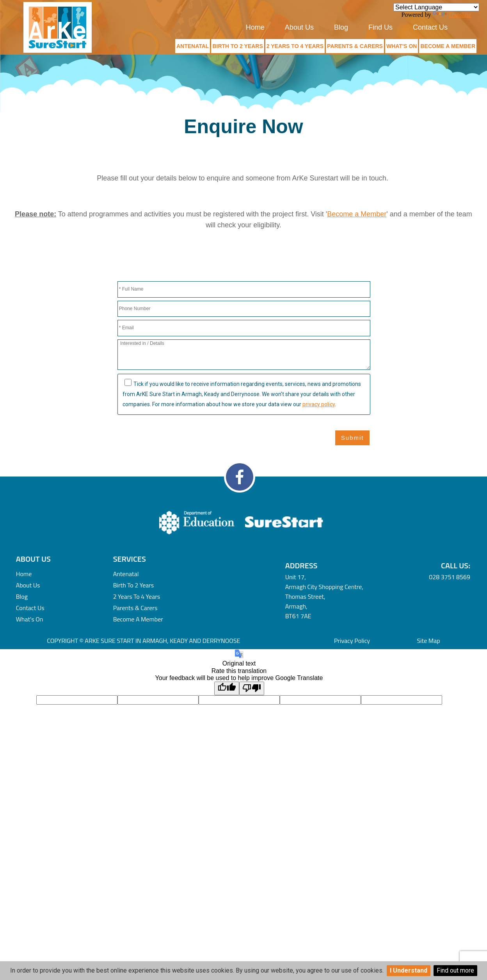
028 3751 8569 (449, 577)
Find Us (380, 27)
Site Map (428, 640)
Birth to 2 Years (237, 46)
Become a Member (447, 46)
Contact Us (430, 27)
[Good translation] (226, 688)
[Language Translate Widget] (436, 7)
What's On (401, 46)
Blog (341, 27)
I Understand (408, 970)
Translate (452, 14)
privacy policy (318, 404)
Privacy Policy (352, 640)
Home (255, 27)
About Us (299, 27)
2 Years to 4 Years (295, 46)
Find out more (455, 970)
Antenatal (192, 46)
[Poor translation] (251, 688)
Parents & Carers (355, 46)
